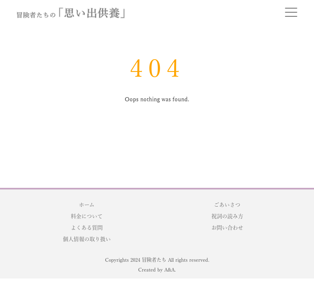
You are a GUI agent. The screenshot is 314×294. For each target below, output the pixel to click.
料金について (87, 216)
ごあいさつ (227, 204)
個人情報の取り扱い (87, 239)
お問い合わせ (227, 227)
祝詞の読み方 (227, 216)
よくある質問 (87, 227)
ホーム (86, 204)
